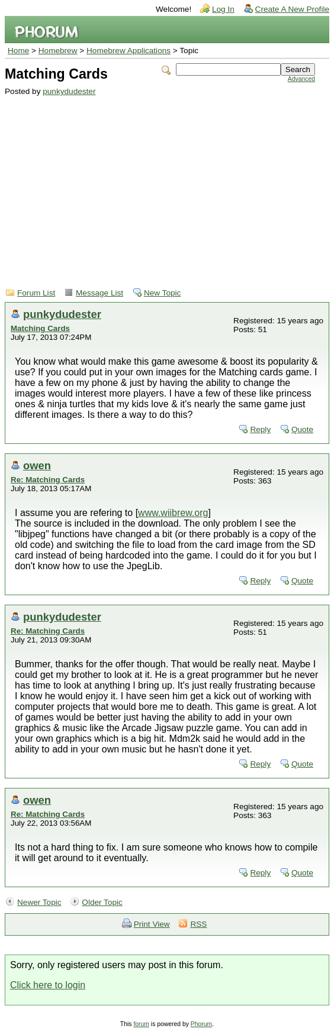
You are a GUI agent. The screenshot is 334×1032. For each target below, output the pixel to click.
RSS (198, 924)
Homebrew (58, 50)
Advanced (301, 79)
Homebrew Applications (128, 50)
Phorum (201, 1024)
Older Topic (102, 902)
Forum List (36, 292)
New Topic (162, 292)
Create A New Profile (292, 9)
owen (37, 465)
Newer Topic (39, 902)
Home (18, 50)
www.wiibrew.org (173, 513)
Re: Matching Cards (48, 479)
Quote (302, 429)
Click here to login (47, 985)
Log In (223, 9)
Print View (152, 924)
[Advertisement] (160, 184)
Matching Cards (40, 328)
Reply (260, 429)
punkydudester (69, 91)
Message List (99, 292)
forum (141, 1024)
